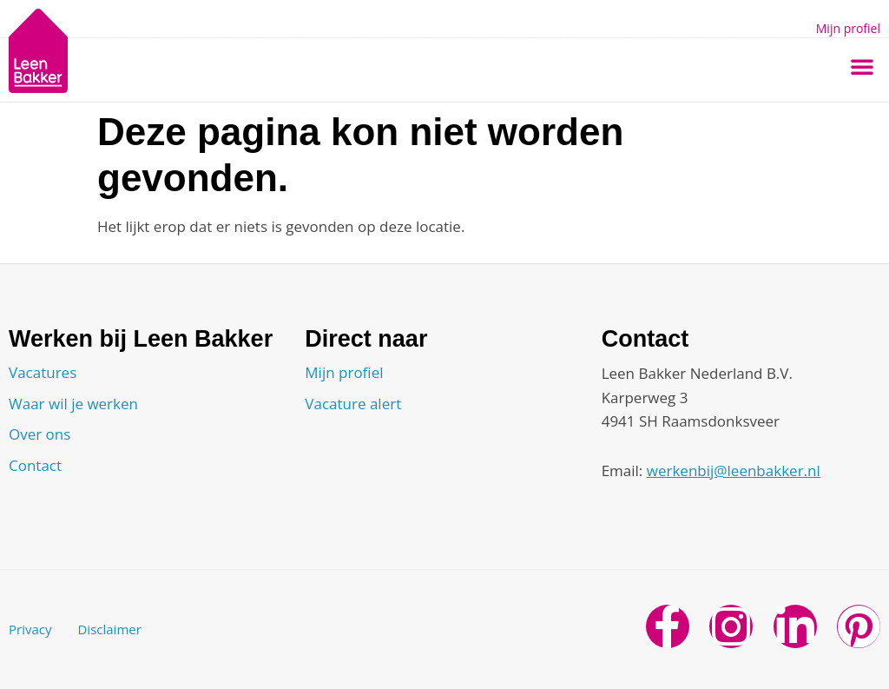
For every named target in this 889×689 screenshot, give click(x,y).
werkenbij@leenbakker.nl (733, 470)
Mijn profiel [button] (848, 28)
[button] (862, 66)
